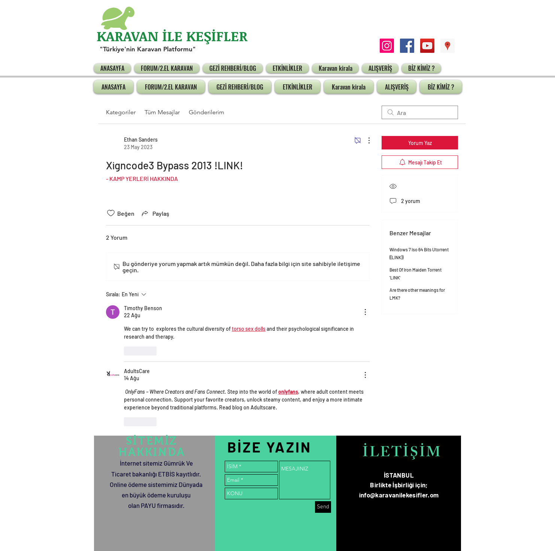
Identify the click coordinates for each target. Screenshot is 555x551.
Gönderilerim (206, 112)
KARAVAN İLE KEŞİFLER (172, 35)
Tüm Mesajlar (162, 112)
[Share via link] (154, 213)
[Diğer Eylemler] (365, 140)
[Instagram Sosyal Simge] (387, 46)
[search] (420, 112)
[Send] (323, 507)
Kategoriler (121, 112)
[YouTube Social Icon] (427, 46)
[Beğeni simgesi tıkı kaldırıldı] (111, 213)
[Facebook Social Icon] (407, 46)
